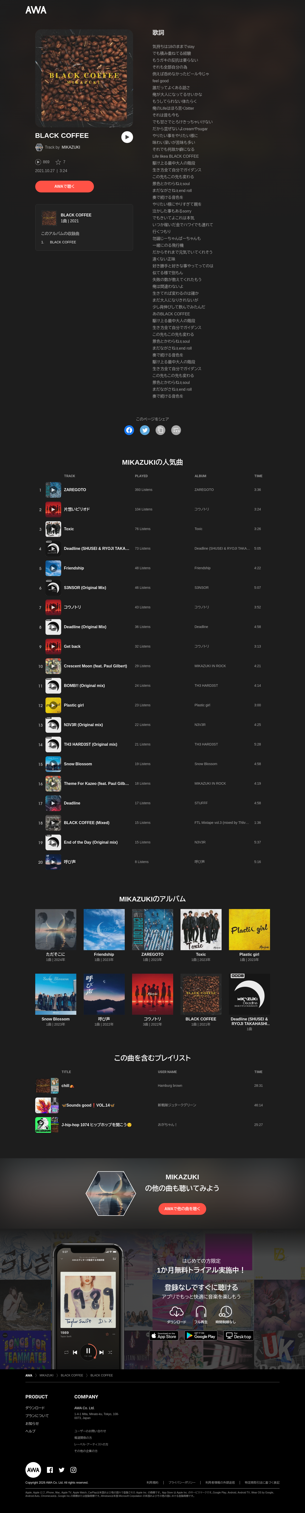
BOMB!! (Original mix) (84, 686)
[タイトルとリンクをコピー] (160, 430)
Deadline (201, 627)
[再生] (127, 137)
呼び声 (70, 862)
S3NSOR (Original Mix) (85, 588)
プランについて (37, 1416)
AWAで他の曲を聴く (182, 1209)
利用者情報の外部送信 (220, 1482)
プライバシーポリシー (182, 1482)
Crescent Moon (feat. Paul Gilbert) (95, 666)
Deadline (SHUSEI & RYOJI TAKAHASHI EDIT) (106, 548)
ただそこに (55, 954)
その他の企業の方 (86, 1451)
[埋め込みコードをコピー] (176, 430)
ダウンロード (35, 1408)
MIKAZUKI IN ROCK (210, 666)
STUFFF (201, 803)
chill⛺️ (68, 1086)
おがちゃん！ (168, 1125)
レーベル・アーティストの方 (91, 1444)
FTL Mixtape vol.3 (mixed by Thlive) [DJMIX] (228, 823)
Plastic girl (74, 705)
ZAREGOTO (75, 490)
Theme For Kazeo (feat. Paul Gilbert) (98, 783)
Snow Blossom (78, 764)
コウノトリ (202, 509)
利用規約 (152, 1482)
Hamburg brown (170, 1085)
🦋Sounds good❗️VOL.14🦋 (88, 1105)
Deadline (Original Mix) (85, 627)
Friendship (74, 568)
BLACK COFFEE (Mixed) (87, 823)
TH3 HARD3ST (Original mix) (90, 744)
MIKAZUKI (71, 147)
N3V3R (200, 725)
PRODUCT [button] (36, 1397)
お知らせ (32, 1424)
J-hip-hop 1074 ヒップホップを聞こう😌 (97, 1125)
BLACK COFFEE (76, 215)
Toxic (69, 529)
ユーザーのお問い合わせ (90, 1431)
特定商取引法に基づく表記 (262, 1482)
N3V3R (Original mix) (83, 725)
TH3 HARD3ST (206, 685)
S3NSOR (202, 588)
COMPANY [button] (86, 1397)
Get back (72, 646)
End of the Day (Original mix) (91, 842)
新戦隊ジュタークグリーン (177, 1105)
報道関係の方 (83, 1438)
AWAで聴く (64, 186)
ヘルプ (30, 1431)
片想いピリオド (77, 509)
